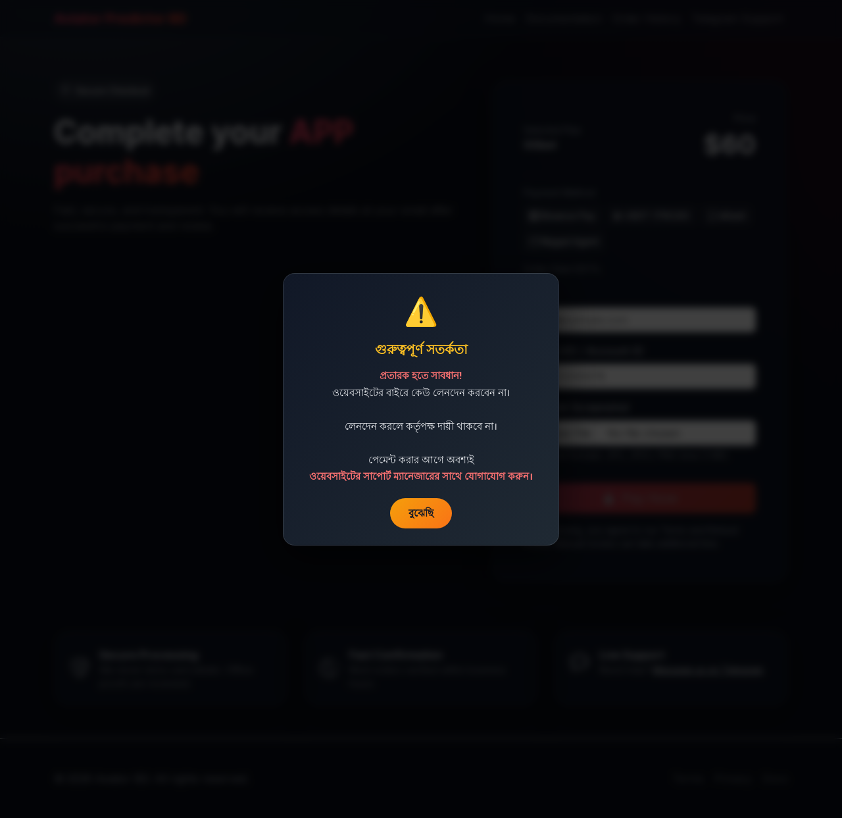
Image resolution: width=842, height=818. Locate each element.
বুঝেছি (421, 512)
